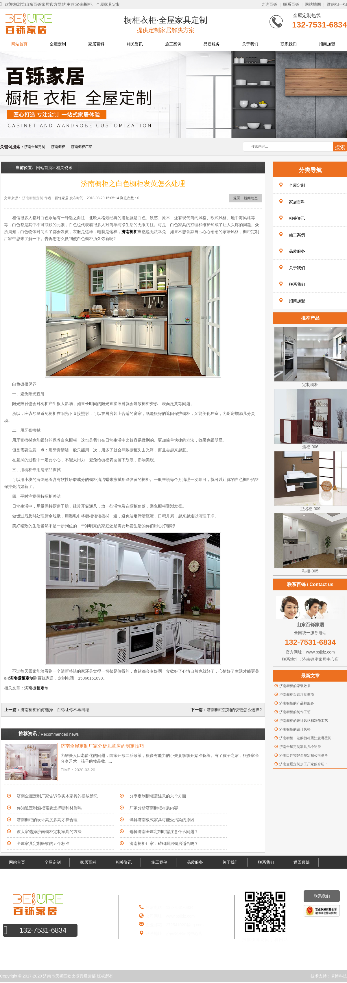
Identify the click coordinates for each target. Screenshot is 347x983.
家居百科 (96, 44)
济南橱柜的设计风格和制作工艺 (303, 721)
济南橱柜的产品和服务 (296, 703)
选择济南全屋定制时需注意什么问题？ (164, 831)
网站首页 (19, 44)
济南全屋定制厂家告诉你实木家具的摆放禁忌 (57, 796)
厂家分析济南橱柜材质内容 (154, 808)
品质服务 (212, 44)
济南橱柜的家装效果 (295, 686)
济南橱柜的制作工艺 (295, 712)
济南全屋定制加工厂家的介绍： (303, 764)
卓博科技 (339, 976)
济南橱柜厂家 (81, 147)
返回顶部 (302, 862)
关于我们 (250, 44)
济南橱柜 (58, 147)
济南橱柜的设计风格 (295, 729)
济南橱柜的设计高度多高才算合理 (47, 819)
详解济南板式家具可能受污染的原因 (162, 819)
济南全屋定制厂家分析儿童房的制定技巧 (102, 746)
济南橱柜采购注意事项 (296, 695)
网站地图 (313, 4)
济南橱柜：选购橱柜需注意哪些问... (306, 738)
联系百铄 (291, 4)
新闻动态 (251, 198)
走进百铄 (269, 4)
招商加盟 (327, 44)
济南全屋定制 (34, 147)
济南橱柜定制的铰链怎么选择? (234, 709)
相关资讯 (135, 44)
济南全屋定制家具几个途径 (300, 747)
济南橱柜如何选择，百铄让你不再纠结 (55, 709)
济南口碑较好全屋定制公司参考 (303, 755)
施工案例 (173, 44)
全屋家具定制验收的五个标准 (43, 843)
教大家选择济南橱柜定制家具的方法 (49, 831)
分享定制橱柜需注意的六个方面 (158, 796)
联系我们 (288, 44)
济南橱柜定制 (32, 198)
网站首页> (45, 167)
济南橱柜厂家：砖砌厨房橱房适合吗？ (164, 843)
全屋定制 (58, 44)
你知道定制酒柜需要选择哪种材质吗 (49, 808)
